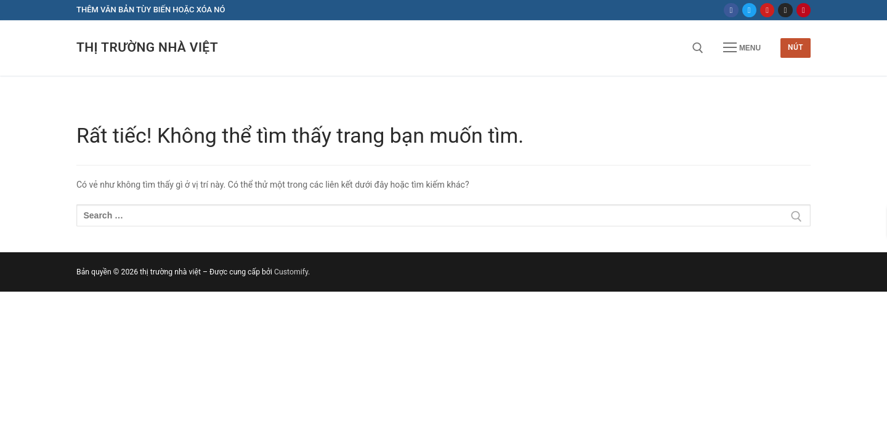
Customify (291, 272)
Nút (795, 47)
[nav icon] (742, 48)
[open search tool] (697, 48)
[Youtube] (767, 10)
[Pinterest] (803, 10)
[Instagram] (785, 10)
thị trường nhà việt (147, 47)
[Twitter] (749, 10)
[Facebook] (731, 10)
